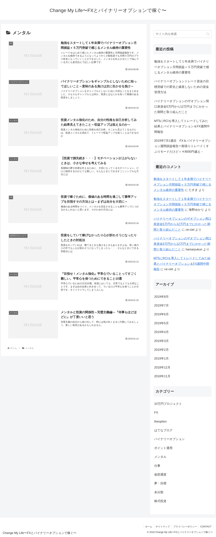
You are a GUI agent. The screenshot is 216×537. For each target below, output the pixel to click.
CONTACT (205, 526)
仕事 (157, 465)
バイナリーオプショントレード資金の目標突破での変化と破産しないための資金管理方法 (181, 87)
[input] (183, 34)
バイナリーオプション (169, 439)
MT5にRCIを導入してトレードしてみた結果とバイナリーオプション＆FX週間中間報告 (182, 126)
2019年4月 (161, 332)
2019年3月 (161, 341)
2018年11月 (162, 376)
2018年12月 (162, 367)
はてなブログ (163, 430)
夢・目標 (160, 483)
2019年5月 (161, 323)
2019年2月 (161, 349)
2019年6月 (161, 314)
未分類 (158, 492)
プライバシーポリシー (185, 526)
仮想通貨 (160, 474)
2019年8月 (161, 296)
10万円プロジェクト (168, 403)
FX (156, 412)
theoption (160, 421)
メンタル (160, 456)
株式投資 (160, 501)
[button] (208, 34)
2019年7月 (161, 305)
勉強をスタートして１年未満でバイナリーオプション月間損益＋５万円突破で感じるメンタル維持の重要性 (181, 67)
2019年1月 (161, 358)
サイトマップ (162, 526)
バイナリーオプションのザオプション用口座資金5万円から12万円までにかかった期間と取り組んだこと (181, 106)
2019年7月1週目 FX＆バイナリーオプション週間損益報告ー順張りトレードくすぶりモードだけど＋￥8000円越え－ (182, 146)
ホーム (148, 526)
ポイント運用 (163, 448)
